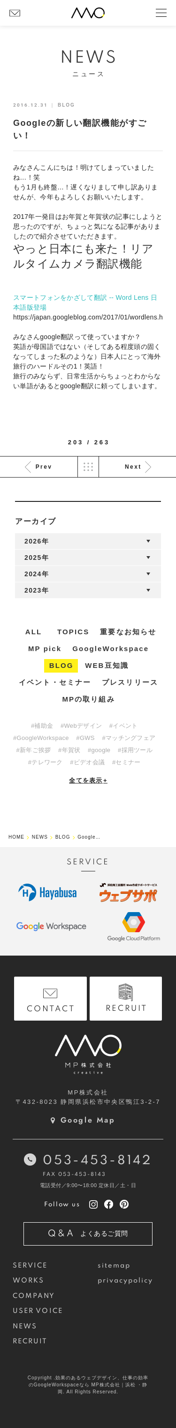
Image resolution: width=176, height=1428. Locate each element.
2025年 (36, 557)
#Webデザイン (81, 725)
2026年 (36, 541)
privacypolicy (125, 1280)
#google (99, 750)
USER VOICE (38, 1311)
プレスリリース (130, 682)
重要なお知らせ (128, 632)
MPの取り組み (88, 699)
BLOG (61, 665)
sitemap (114, 1265)
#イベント (123, 725)
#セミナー (126, 762)
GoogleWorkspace (110, 648)
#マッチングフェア (128, 737)
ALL (33, 632)
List (88, 467)
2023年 (36, 590)
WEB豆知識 (107, 665)
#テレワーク (45, 762)
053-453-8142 (97, 1160)
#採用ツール (135, 750)
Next (133, 467)
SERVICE (30, 1265)
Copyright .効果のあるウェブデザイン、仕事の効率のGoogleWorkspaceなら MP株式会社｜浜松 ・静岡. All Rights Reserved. (88, 1385)
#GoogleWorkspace (41, 737)
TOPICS (73, 632)
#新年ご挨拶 (33, 750)
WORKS (28, 1280)
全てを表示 (88, 780)
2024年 (36, 574)
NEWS (25, 1326)
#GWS (85, 737)
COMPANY (34, 1296)
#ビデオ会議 (87, 762)
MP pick (44, 648)
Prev (44, 467)
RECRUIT (30, 1341)
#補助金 (42, 725)
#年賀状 (69, 750)
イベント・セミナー (55, 682)
